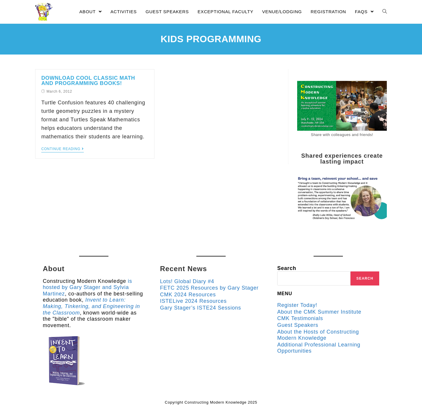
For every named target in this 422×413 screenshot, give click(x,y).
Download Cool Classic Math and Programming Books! (88, 80)
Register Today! (297, 305)
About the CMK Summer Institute (319, 312)
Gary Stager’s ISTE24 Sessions (200, 308)
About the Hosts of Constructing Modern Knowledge (318, 335)
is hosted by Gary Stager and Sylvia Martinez (87, 287)
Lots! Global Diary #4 (187, 281)
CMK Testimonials (300, 318)
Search (286, 268)
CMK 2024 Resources (188, 295)
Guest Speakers (297, 325)
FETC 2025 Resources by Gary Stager (209, 288)
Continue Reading (62, 149)
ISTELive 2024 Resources (193, 301)
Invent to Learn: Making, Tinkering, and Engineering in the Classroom (91, 306)
